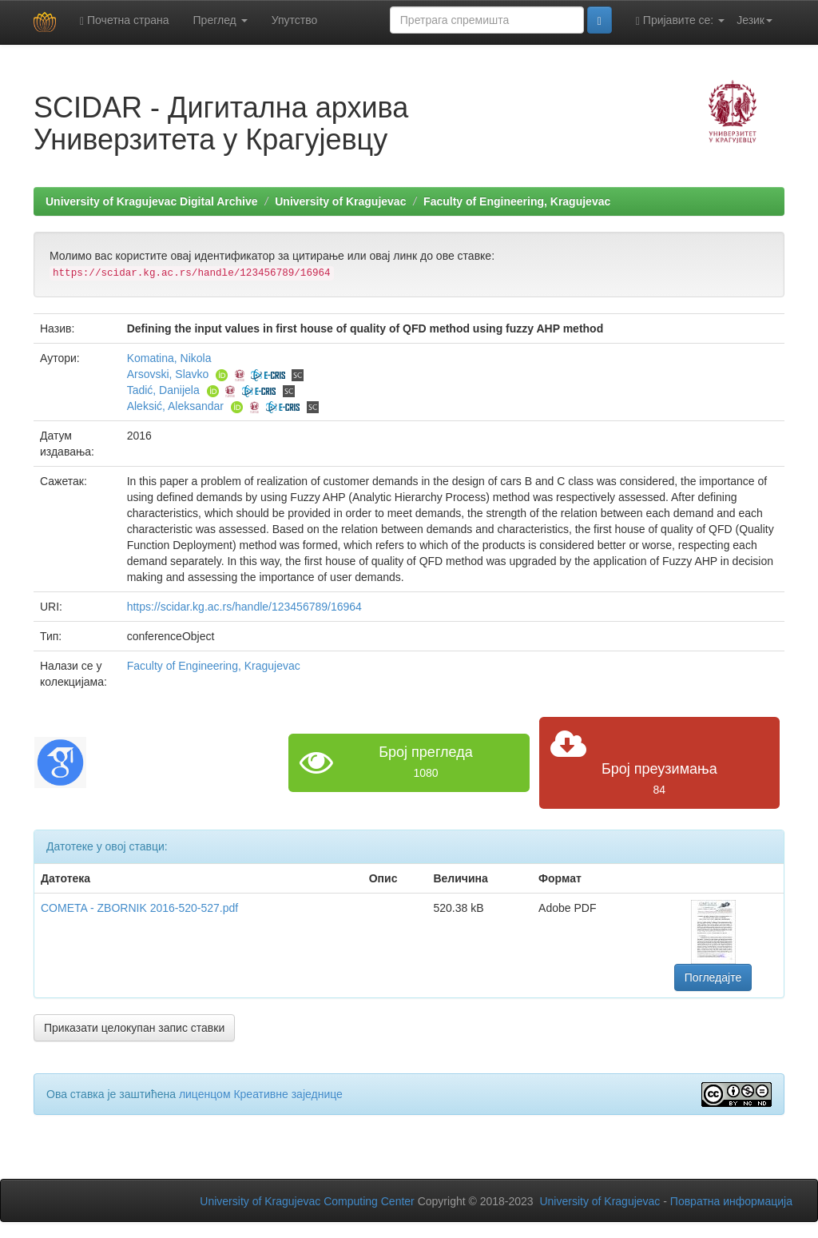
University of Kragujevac (340, 201)
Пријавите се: (680, 20)
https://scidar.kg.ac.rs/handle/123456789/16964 (244, 606)
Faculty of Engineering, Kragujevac (516, 201)
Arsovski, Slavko (168, 374)
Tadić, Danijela (163, 390)
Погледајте (713, 977)
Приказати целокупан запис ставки (134, 1027)
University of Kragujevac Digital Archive (152, 201)
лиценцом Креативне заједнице (261, 1094)
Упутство (295, 20)
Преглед (220, 20)
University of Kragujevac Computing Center (307, 1201)
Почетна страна (124, 20)
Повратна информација (731, 1201)
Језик (754, 20)
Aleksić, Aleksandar (175, 406)
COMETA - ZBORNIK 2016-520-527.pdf (139, 908)
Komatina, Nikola (169, 358)
